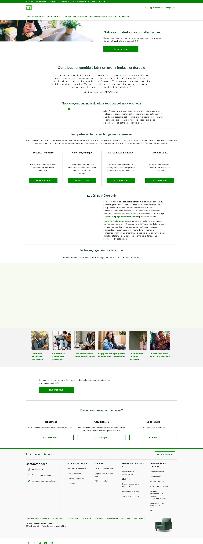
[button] (146, 7)
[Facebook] (34, 535)
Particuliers (29, 1)
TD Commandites (101, 472)
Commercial (54, 1)
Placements (65, 1)
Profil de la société (157, 473)
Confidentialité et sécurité (37, 510)
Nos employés (155, 468)
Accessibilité (73, 510)
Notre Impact (54, 16)
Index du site (139, 510)
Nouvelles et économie (76, 16)
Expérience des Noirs (130, 483)
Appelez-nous (36, 461)
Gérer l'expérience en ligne (118, 510)
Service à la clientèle (119, 16)
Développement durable (104, 460)
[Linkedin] (52, 535)
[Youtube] (45, 535)
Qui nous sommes (35, 16)
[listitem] (40, 341)
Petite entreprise (41, 1)
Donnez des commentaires (42, 473)
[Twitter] (29, 535)
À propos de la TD (98, 1)
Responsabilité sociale (159, 478)
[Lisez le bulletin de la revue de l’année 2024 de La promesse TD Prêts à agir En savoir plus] (120, 42)
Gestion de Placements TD (80, 1)
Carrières (71, 475)
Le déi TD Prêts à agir (113, 215)
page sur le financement (127, 210)
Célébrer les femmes (130, 488)
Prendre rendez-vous (40, 467)
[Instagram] (40, 535)
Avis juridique (58, 510)
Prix (151, 502)
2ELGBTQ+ (126, 470)
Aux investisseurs (98, 16)
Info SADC (87, 510)
